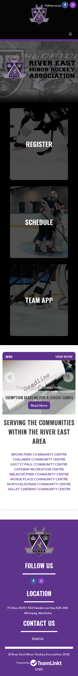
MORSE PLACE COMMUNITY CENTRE (39, 479)
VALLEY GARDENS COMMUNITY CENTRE (39, 489)
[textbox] (39, 459)
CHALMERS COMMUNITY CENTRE (39, 459)
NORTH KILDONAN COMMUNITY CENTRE (39, 484)
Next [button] (68, 377)
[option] (39, 387)
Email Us (38, 638)
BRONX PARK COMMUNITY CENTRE (39, 454)
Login (39, 668)
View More (63, 356)
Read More (39, 405)
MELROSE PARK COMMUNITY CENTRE (39, 474)
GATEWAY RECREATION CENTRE (39, 469)
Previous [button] (10, 377)
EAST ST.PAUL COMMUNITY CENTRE (39, 464)
